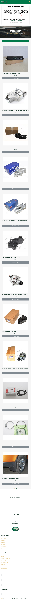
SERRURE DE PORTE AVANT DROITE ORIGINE (11, 147)
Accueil (6, 33)
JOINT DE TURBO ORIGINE (7, 405)
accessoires (3, 546)
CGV (1, 566)
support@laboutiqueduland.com (15, 20)
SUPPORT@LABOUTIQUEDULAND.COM (13, 585)
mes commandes (4, 562)
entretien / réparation (15, 497)
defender (3, 544)
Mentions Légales (8, 598)
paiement (3, 564)
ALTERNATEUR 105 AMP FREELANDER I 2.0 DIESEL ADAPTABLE (15, 368)
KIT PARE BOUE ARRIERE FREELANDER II (10, 478)
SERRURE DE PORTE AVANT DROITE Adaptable (11, 257)
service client (15, 523)
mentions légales (4, 568)
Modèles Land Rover (14, 33)
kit (1, 548)
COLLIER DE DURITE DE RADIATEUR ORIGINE (11, 442)
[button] (26, 2)
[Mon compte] (28, 2)
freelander (3, 542)
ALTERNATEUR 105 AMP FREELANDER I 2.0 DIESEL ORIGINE (14, 294)
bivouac (2, 556)
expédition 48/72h (15, 514)
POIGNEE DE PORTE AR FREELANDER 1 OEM (11, 73)
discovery (3, 540)
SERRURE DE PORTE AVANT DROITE (9, 331)
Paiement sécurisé (15, 506)
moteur (2, 550)
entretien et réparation (6, 558)
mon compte (3, 560)
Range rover (3, 538)
